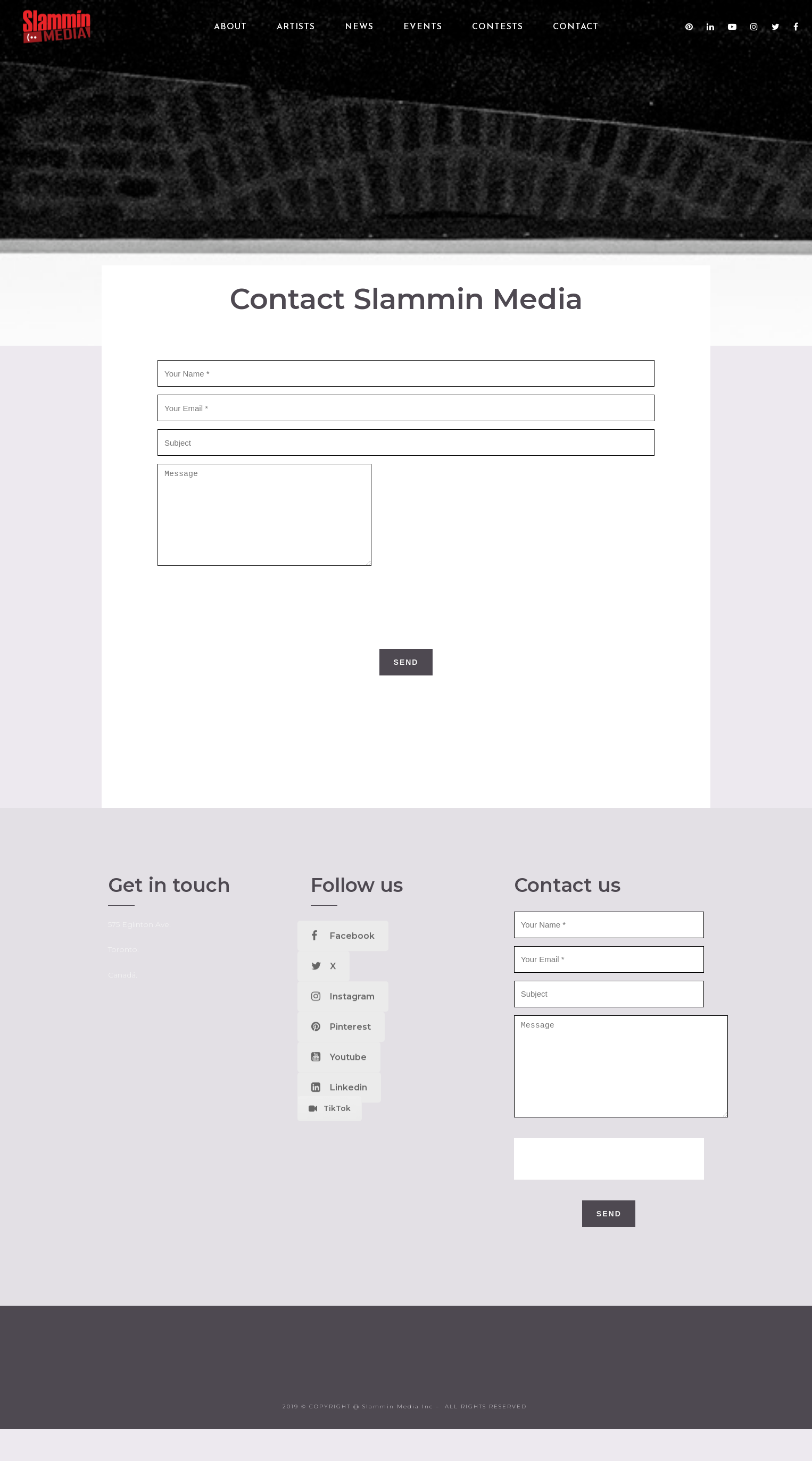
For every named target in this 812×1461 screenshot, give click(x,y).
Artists (296, 27)
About (230, 27)
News (359, 27)
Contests (497, 27)
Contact (576, 27)
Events (422, 27)
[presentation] (406, 623)
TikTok (330, 1124)
